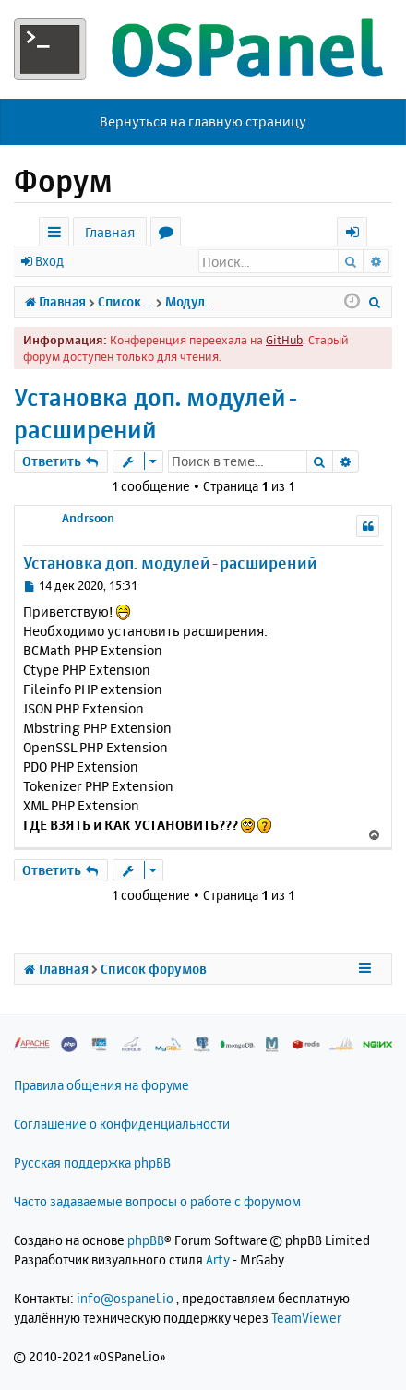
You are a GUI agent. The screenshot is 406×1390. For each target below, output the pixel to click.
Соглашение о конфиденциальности (122, 1124)
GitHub (284, 339)
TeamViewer (306, 1317)
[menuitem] (375, 302)
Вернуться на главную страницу (203, 121)
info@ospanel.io (125, 1298)
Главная (110, 232)
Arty (218, 1259)
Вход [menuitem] (358, 234)
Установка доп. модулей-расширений (157, 413)
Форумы (169, 234)
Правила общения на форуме (101, 1085)
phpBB (145, 1240)
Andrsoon (88, 517)
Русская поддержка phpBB (92, 1162)
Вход (49, 261)
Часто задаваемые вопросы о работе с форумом (157, 1201)
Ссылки (57, 234)
